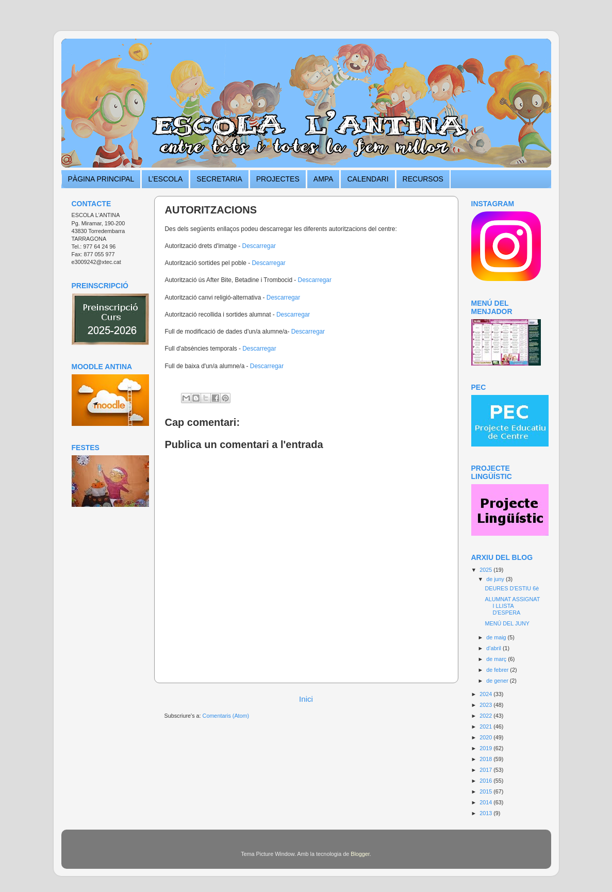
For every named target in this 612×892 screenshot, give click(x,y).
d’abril (494, 648)
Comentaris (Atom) (226, 716)
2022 (486, 716)
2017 (486, 770)
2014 (486, 802)
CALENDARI (367, 179)
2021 (486, 726)
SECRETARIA (219, 179)
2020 (486, 737)
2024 (486, 694)
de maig (496, 637)
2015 (486, 791)
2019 (486, 748)
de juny (496, 579)
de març (497, 659)
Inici (306, 699)
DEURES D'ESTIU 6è (512, 588)
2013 (486, 813)
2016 (486, 781)
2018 (486, 759)
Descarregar (259, 246)
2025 (486, 570)
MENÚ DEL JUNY (507, 623)
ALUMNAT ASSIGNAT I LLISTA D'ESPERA (512, 606)
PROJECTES (278, 179)
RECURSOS (423, 179)
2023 (486, 705)
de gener (498, 681)
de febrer (498, 670)
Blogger (360, 854)
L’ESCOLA (165, 179)
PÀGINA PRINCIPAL (101, 179)
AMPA (323, 179)
